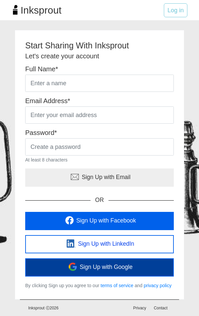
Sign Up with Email (100, 177)
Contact (160, 308)
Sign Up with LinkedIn (99, 244)
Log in (175, 10)
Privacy (139, 308)
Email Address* (47, 100)
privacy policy (157, 285)
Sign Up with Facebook (99, 221)
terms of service (116, 285)
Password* (41, 132)
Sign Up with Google (99, 267)
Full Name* (41, 69)
